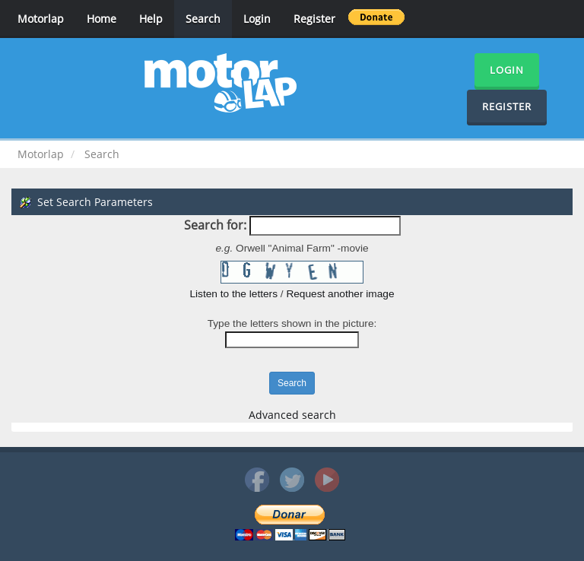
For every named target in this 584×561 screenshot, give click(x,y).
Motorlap (40, 18)
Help (151, 18)
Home (101, 18)
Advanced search (292, 414)
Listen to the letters (233, 294)
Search (203, 18)
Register (314, 18)
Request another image (340, 294)
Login (257, 18)
